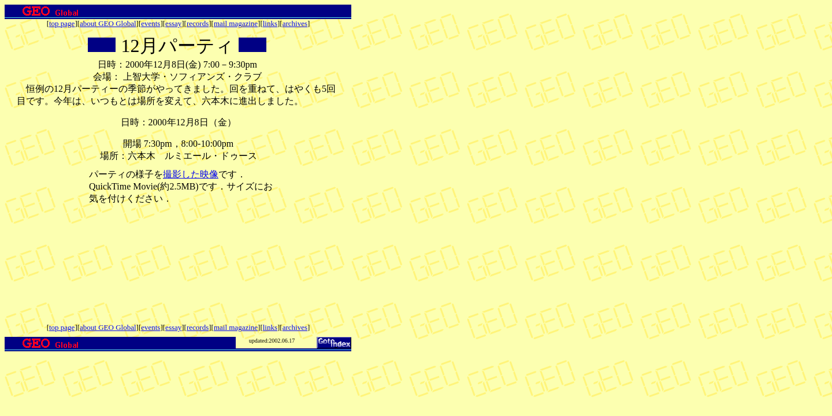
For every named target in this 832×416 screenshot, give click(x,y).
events (150, 23)
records (198, 23)
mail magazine (236, 23)
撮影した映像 (190, 174)
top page (62, 23)
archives (295, 23)
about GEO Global (108, 23)
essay (173, 23)
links (270, 23)
